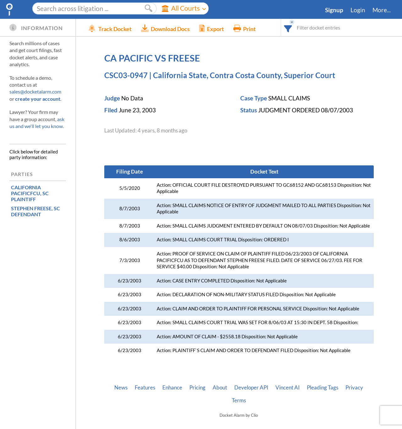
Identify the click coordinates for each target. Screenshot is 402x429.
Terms (239, 400)
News (121, 387)
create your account (37, 99)
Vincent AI (287, 387)
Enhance (172, 387)
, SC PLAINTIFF (30, 193)
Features (145, 387)
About (220, 387)
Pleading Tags (322, 387)
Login (357, 10)
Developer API (251, 387)
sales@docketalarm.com (35, 91)
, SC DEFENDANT (35, 211)
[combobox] (288, 27)
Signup (334, 10)
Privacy (354, 387)
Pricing (197, 387)
